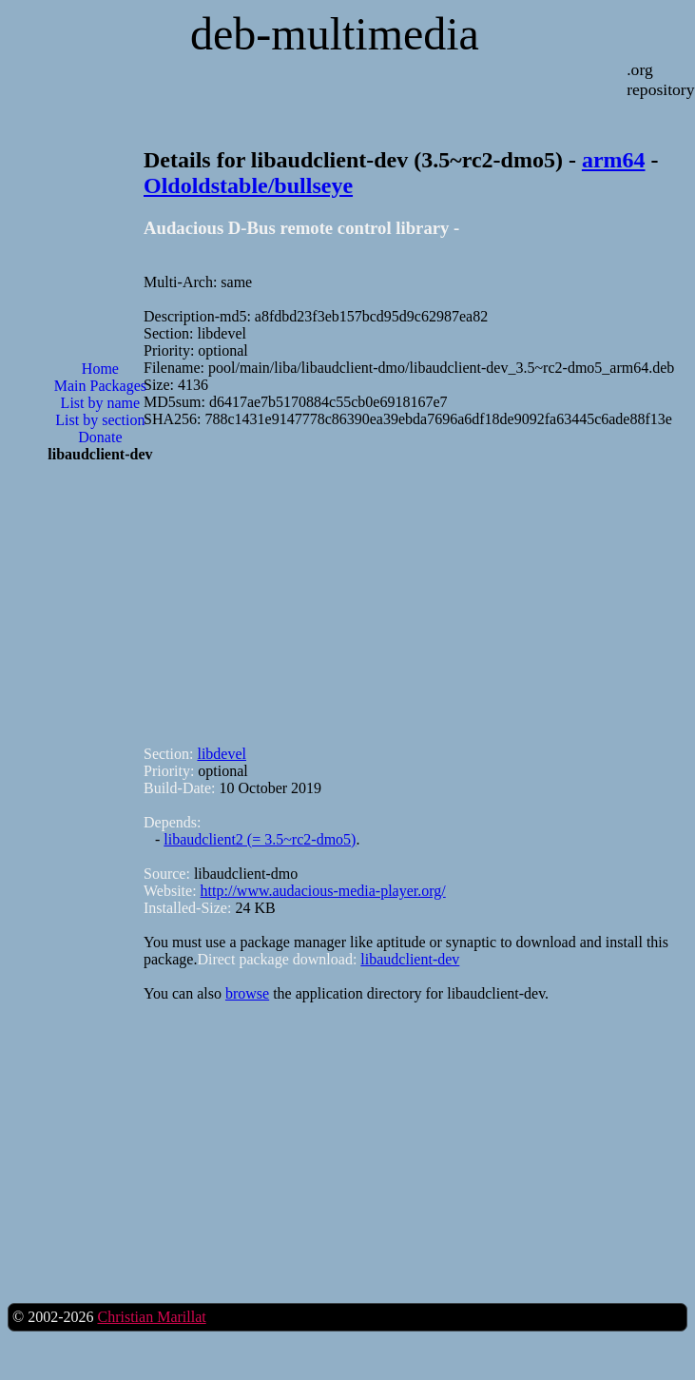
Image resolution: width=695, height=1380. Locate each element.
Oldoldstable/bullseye (248, 185)
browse (247, 993)
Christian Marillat (151, 1317)
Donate (100, 437)
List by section (100, 420)
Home (100, 368)
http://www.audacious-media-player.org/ (323, 891)
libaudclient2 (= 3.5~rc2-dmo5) (260, 839)
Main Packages (100, 386)
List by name (101, 403)
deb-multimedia (334, 34)
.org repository (660, 79)
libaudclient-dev (409, 959)
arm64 (614, 159)
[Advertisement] (100, 556)
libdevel (221, 754)
